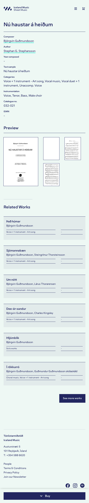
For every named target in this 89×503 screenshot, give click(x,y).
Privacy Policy (11, 472)
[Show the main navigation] (75, 8)
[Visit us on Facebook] (68, 485)
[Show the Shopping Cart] (83, 8)
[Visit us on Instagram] (75, 485)
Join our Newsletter (15, 476)
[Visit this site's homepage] (16, 8)
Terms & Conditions (15, 468)
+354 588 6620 (15, 455)
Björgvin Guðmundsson (19, 41)
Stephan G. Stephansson (19, 51)
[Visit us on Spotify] (82, 485)
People (8, 463)
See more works (72, 398)
